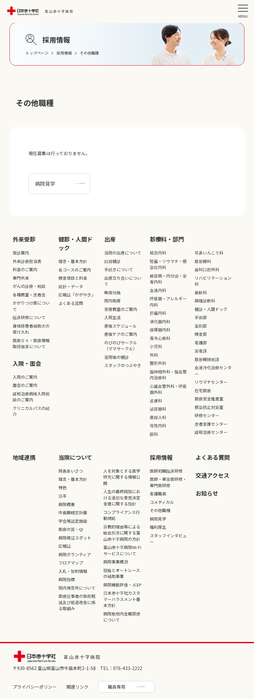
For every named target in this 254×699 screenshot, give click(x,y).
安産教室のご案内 (120, 309)
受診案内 (21, 253)
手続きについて (118, 269)
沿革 (62, 496)
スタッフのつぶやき (122, 365)
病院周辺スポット (74, 538)
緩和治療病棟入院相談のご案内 (31, 397)
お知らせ (207, 493)
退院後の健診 (116, 357)
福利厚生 (158, 527)
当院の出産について (122, 253)
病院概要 (66, 504)
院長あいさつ (70, 471)
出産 (110, 239)
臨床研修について (29, 317)
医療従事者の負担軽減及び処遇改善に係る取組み (76, 602)
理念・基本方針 (72, 261)
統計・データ (70, 286)
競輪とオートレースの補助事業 (121, 573)
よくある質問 (70, 303)
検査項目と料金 (72, 278)
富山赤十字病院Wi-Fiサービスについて (122, 550)
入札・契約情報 (72, 571)
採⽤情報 (161, 457)
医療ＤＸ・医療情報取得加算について (31, 343)
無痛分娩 (112, 292)
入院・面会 (27, 363)
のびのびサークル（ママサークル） (120, 346)
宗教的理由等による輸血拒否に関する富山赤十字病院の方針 (121, 533)
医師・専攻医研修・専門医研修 (168, 482)
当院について (75, 457)
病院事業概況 (115, 562)
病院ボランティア (74, 554)
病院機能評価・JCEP (122, 585)
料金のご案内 (25, 269)
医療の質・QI (70, 529)
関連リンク (77, 687)
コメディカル (162, 502)
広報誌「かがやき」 (76, 295)
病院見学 (45, 183)
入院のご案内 (25, 377)
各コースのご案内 (74, 270)
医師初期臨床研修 (166, 471)
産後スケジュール (120, 326)
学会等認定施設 (72, 521)
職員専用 (116, 687)
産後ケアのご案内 (120, 334)
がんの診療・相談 (29, 286)
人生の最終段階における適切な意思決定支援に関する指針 (121, 497)
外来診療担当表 (27, 261)
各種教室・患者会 (29, 295)
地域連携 (24, 457)
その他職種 (160, 510)
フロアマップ (70, 563)
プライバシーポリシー (35, 687)
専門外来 (21, 278)
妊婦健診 (112, 261)
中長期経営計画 (72, 513)
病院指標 (66, 579)
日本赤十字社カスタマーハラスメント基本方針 (121, 599)
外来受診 (24, 239)
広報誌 (64, 546)
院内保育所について (76, 588)
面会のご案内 (25, 385)
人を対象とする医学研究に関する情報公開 (121, 477)
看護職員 (158, 494)
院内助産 (112, 301)
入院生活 (112, 317)
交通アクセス (212, 475)
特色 (62, 488)
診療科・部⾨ (167, 239)
